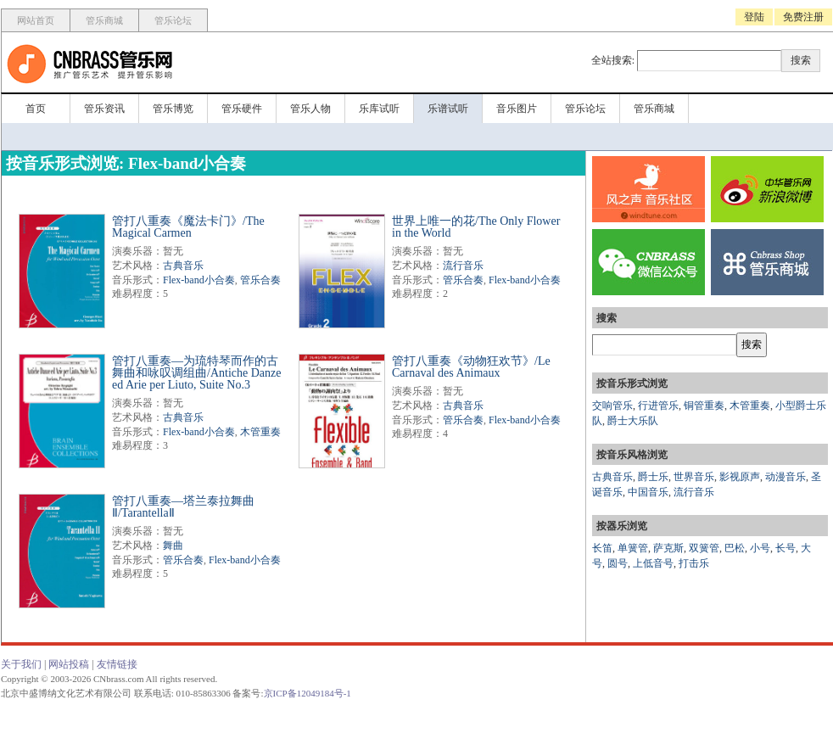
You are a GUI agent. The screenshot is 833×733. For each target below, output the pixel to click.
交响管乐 (612, 405)
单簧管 (633, 548)
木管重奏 (260, 432)
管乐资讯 (104, 109)
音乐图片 (516, 109)
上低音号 (653, 563)
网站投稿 (68, 664)
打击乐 (694, 563)
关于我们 (21, 664)
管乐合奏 (260, 280)
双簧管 (704, 548)
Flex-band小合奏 (199, 280)
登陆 (754, 17)
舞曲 (173, 545)
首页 (35, 109)
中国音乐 (648, 492)
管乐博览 (173, 109)
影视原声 (739, 477)
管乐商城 (104, 20)
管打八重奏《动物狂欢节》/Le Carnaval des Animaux (471, 367)
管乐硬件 (241, 109)
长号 (785, 548)
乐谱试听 (448, 109)
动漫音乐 (785, 477)
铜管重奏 (704, 405)
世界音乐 (694, 477)
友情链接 (117, 664)
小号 (760, 548)
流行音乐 (463, 265)
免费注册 (803, 17)
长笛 (602, 548)
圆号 (617, 563)
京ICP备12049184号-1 (307, 693)
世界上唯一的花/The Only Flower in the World (476, 227)
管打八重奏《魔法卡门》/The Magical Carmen (188, 227)
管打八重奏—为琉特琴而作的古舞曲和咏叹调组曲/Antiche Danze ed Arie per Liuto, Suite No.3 (196, 373)
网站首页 (35, 20)
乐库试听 (379, 109)
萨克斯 (668, 548)
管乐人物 (310, 109)
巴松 (734, 548)
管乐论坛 (173, 20)
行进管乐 (658, 405)
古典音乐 (183, 265)
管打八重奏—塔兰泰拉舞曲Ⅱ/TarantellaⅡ (183, 507)
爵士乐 (653, 477)
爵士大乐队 (632, 421)
